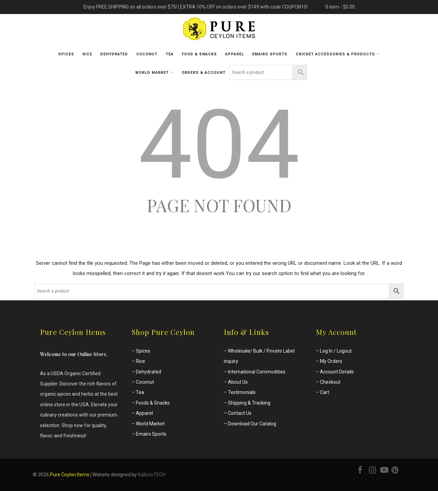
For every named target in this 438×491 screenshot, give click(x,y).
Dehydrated (114, 54)
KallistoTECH (151, 474)
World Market (154, 72)
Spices (66, 54)
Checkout (330, 382)
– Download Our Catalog (250, 423)
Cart (324, 392)
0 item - (340, 7)
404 (219, 145)
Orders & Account (204, 72)
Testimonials (242, 392)
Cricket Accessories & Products (338, 54)
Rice (87, 54)
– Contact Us (238, 413)
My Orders (331, 361)
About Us (238, 382)
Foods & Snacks (153, 403)
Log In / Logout (336, 351)
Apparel (234, 54)
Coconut (146, 54)
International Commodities (256, 371)
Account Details (337, 371)
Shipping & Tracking (249, 403)
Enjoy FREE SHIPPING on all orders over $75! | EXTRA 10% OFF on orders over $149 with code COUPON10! (195, 7)
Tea (169, 54)
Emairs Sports (151, 434)
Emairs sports (269, 54)
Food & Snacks (199, 54)
